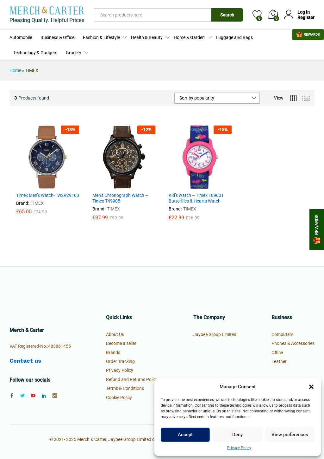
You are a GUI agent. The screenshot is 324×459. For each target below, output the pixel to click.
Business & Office (57, 37)
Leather (279, 361)
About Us (115, 334)
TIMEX (37, 203)
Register (306, 17)
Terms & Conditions (125, 388)
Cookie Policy (119, 397)
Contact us (25, 360)
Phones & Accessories (293, 343)
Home (15, 70)
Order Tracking (120, 361)
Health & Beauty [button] (147, 37)
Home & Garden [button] (189, 37)
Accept (185, 434)
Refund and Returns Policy (132, 379)
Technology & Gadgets (35, 52)
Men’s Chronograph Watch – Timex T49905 (120, 198)
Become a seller (121, 343)
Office (277, 352)
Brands (113, 352)
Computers (282, 334)
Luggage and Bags (234, 37)
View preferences (289, 434)
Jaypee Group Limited (214, 334)
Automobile (20, 37)
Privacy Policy (239, 448)
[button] (311, 387)
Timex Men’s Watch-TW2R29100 (47, 195)
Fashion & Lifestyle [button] (101, 37)
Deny (237, 434)
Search (227, 14)
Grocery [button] (73, 52)
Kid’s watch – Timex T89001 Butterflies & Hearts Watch (196, 198)
